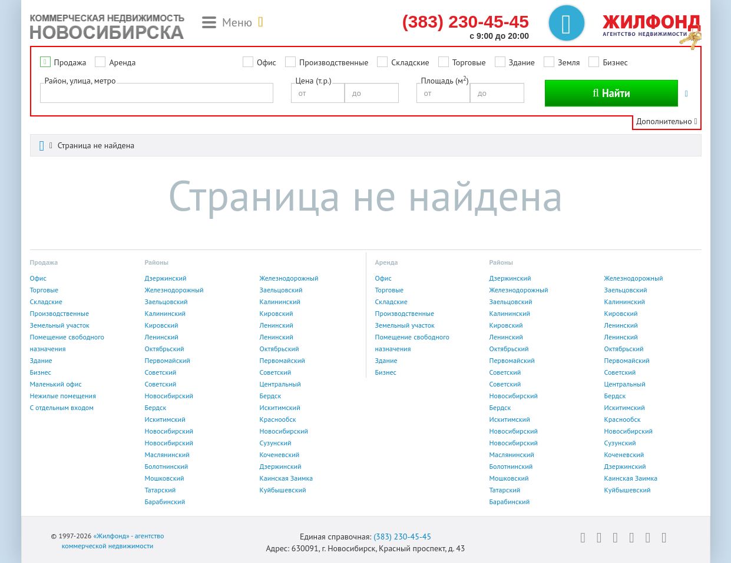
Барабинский (165, 501)
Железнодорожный (289, 278)
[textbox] (47, 92)
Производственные (333, 62)
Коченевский (280, 454)
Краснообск (278, 419)
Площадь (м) (445, 80)
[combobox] (156, 93)
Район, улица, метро (80, 80)
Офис (266, 62)
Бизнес (615, 62)
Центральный (280, 383)
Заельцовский (281, 289)
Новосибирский (169, 395)
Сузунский (276, 442)
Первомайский (167, 360)
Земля (569, 62)
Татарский (160, 489)
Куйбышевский (283, 489)
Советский (161, 372)
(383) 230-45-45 (402, 536)
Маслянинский (167, 454)
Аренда (122, 62)
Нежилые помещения (63, 395)
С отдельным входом (62, 407)
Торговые (469, 62)
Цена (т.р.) (314, 80)
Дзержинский (166, 278)
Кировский (276, 313)
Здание (522, 62)
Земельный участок (60, 325)
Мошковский (164, 478)
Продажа (70, 62)
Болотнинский (166, 466)
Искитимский (280, 407)
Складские (410, 62)
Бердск (271, 395)
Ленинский (276, 325)
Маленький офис (56, 383)
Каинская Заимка (286, 478)
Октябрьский (164, 348)
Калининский (280, 301)
